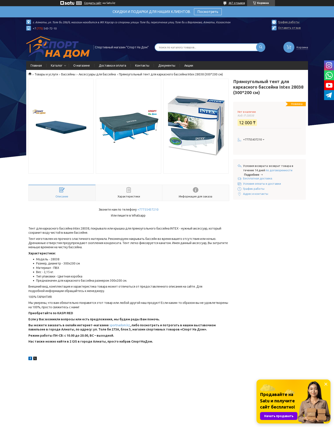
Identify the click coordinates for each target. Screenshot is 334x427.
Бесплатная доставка (257, 178)
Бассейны (68, 74)
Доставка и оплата (112, 65)
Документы (166, 65)
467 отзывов (237, 3)
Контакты (142, 65)
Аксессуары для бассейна (97, 74)
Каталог (57, 65)
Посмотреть (207, 12)
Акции (188, 65)
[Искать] (260, 47)
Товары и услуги (46, 74)
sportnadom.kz (119, 325)
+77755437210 (148, 209)
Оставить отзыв (289, 27)
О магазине (81, 65)
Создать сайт (92, 3)
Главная (36, 65)
